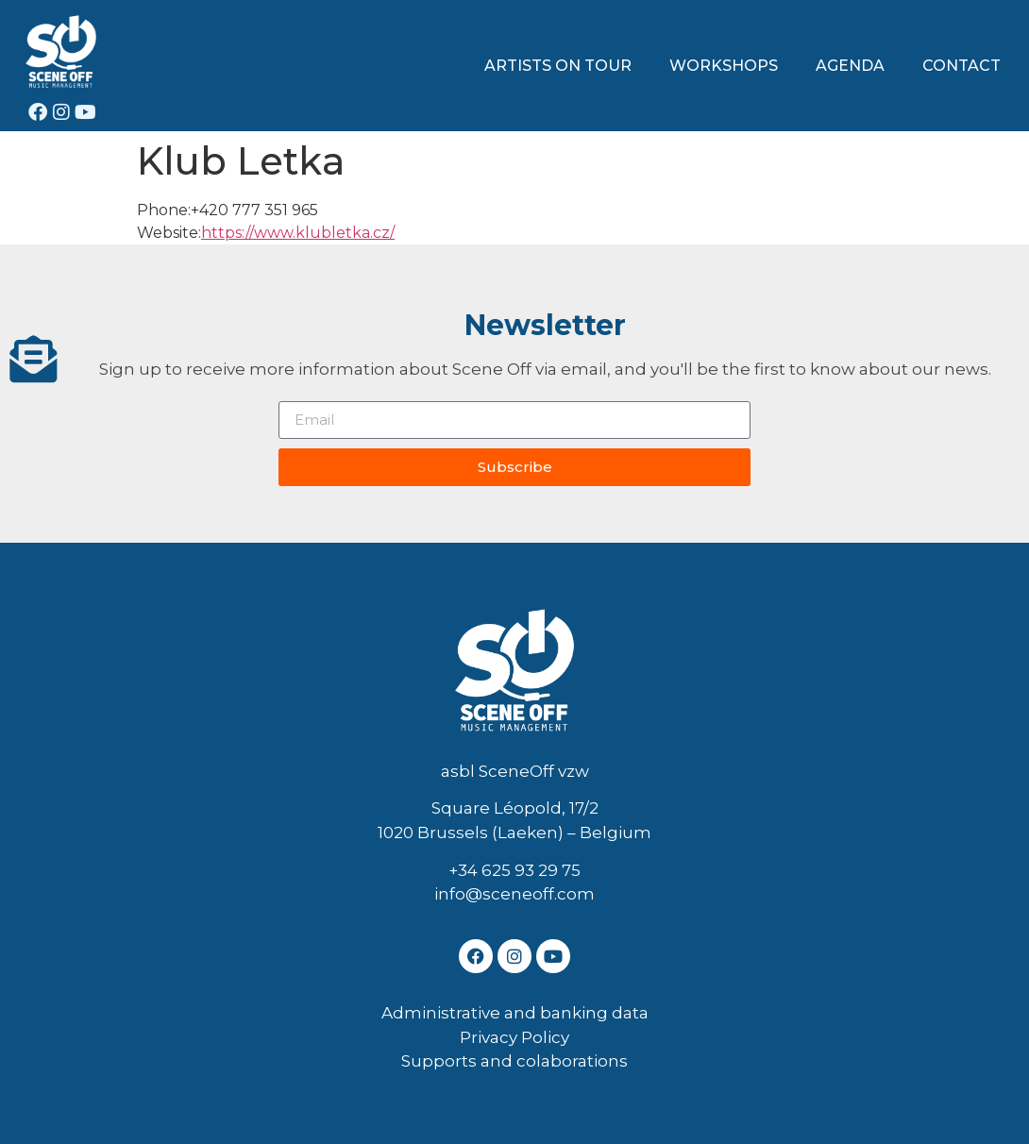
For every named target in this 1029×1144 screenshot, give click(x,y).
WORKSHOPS (723, 66)
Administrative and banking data (515, 1012)
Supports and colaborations (514, 1060)
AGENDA (850, 66)
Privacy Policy (514, 1037)
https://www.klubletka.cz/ (298, 233)
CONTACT (961, 66)
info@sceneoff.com (514, 893)
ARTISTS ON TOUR (558, 66)
